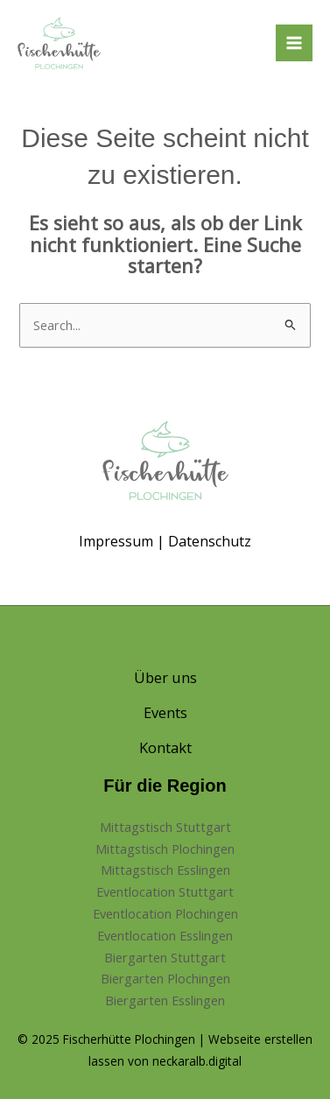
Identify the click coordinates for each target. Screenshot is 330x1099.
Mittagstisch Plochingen (165, 848)
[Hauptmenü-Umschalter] (294, 43)
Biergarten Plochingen (165, 978)
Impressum (116, 541)
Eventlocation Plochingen (165, 913)
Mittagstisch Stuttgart (165, 826)
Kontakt (165, 747)
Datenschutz (209, 541)
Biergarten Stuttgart (165, 957)
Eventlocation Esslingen (165, 935)
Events (165, 712)
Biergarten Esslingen (165, 1000)
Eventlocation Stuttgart (165, 891)
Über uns (165, 677)
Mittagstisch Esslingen (165, 869)
